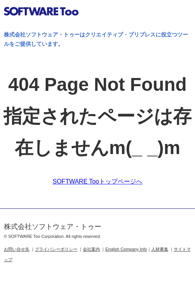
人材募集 (159, 249)
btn (182, 13)
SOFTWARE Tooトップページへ (97, 181)
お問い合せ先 (16, 249)
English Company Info (126, 249)
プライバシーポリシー (56, 249)
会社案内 (91, 249)
